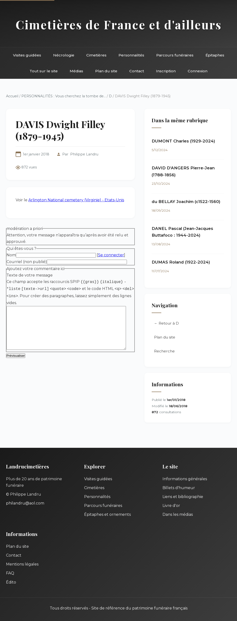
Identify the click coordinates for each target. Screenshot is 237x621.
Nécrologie (63, 55)
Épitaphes (215, 55)
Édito (11, 582)
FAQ (10, 573)
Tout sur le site (44, 71)
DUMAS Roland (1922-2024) (187, 263)
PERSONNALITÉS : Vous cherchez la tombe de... (63, 96)
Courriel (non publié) (26, 248)
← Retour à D (172, 325)
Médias (76, 71)
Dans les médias (177, 514)
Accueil (12, 96)
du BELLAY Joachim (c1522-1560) (192, 202)
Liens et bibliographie (182, 496)
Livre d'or (171, 505)
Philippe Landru (84, 154)
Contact (136, 71)
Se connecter (111, 242)
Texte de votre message (29, 262)
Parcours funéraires (174, 55)
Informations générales (184, 479)
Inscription (166, 71)
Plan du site (106, 71)
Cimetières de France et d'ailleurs (119, 24)
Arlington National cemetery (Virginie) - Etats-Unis (76, 186)
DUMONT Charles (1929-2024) (189, 142)
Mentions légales (22, 564)
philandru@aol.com (25, 503)
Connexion (197, 71)
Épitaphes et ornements (107, 514)
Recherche (170, 353)
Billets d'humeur (178, 488)
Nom (11, 242)
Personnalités (131, 55)
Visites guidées (27, 55)
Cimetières (96, 55)
